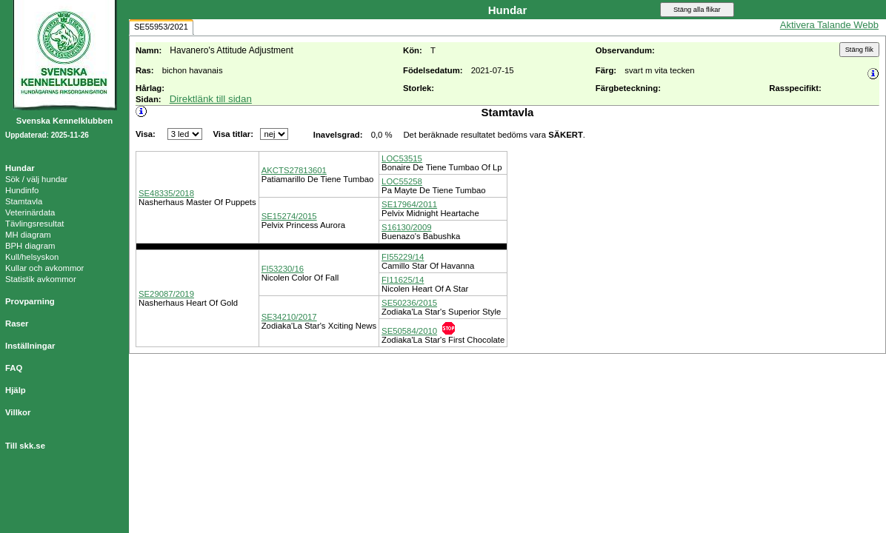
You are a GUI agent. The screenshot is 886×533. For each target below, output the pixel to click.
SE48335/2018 (166, 193)
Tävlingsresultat (34, 223)
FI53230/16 (283, 268)
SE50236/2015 (409, 302)
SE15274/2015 (289, 216)
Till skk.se (25, 445)
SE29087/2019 (166, 293)
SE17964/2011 (409, 204)
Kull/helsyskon (32, 256)
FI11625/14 (403, 279)
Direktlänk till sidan (211, 98)
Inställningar (30, 345)
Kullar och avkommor (44, 268)
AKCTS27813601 (294, 170)
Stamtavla (23, 201)
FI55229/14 (403, 256)
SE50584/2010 (409, 330)
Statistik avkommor (40, 279)
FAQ (13, 367)
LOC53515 (402, 158)
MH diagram (28, 234)
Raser (17, 323)
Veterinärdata (30, 212)
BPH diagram (30, 245)
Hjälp (15, 390)
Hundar (20, 168)
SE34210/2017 (289, 316)
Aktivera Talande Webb (829, 24)
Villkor (17, 412)
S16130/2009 (406, 227)
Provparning (30, 301)
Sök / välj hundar (36, 179)
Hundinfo (22, 190)
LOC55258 (402, 181)
